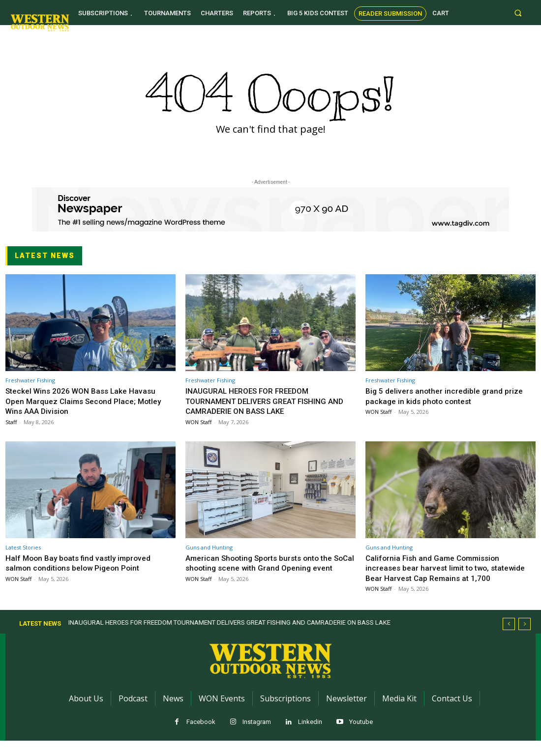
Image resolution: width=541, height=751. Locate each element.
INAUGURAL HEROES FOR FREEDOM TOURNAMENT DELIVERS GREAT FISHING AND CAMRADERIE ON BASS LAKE (265, 401)
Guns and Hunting (209, 547)
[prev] (509, 634)
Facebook (200, 732)
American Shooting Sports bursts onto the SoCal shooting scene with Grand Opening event (264, 568)
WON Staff (198, 422)
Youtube (361, 732)
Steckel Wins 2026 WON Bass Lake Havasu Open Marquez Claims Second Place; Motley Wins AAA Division (88, 401)
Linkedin (310, 732)
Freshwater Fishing (30, 380)
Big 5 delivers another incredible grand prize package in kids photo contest (448, 395)
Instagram (256, 732)
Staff (11, 422)
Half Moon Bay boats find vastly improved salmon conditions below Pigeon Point (83, 563)
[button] (518, 12)
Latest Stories (23, 547)
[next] (524, 634)
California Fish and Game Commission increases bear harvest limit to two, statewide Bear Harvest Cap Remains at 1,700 (440, 573)
